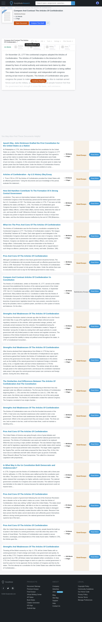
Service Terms (83, 597)
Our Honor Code (83, 592)
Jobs (54, 592)
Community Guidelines (86, 589)
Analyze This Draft (37, 23)
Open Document (21, 23)
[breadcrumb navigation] (51, 8)
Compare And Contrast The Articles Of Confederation (33, 7)
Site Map (55, 598)
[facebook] (3, 589)
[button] (3, 3)
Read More (95, 154)
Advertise (55, 589)
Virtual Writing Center (34, 594)
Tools (49, 41)
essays (10, 7)
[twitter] (8, 589)
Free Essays (31, 592)
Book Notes (31, 600)
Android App (31, 608)
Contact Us (56, 606)
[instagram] (13, 589)
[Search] (73, 3)
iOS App (30, 605)
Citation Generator (33, 603)
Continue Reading (38, 81)
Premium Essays (33, 589)
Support (55, 600)
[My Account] (98, 3)
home (3, 7)
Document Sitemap (33, 586)
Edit (43, 41)
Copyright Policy (83, 586)
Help (54, 603)
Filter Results (68, 41)
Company (55, 586)
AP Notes (30, 597)
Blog (54, 595)
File (36, 41)
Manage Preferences (85, 600)
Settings (57, 41)
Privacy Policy (83, 594)
